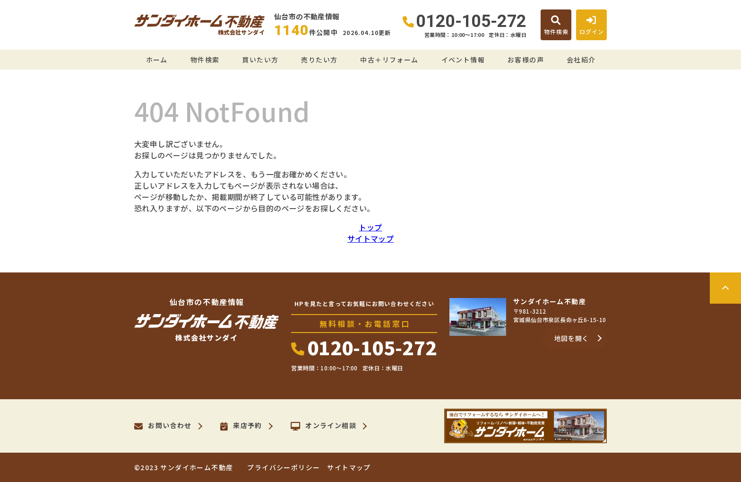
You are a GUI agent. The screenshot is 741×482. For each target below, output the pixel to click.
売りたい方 (319, 59)
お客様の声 (526, 59)
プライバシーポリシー (283, 467)
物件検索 (205, 59)
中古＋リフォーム (389, 59)
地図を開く (571, 338)
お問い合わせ (163, 426)
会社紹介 (581, 59)
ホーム (157, 59)
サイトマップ (370, 238)
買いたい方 (260, 59)
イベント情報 (463, 59)
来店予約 (241, 426)
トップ (370, 227)
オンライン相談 (323, 426)
